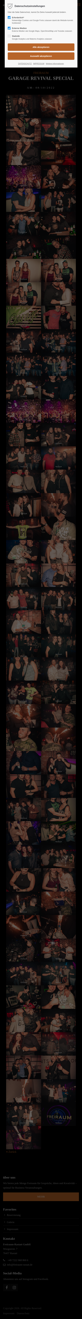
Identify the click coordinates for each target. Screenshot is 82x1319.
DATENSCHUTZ (25, 64)
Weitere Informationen (55, 64)
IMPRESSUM (38, 64)
